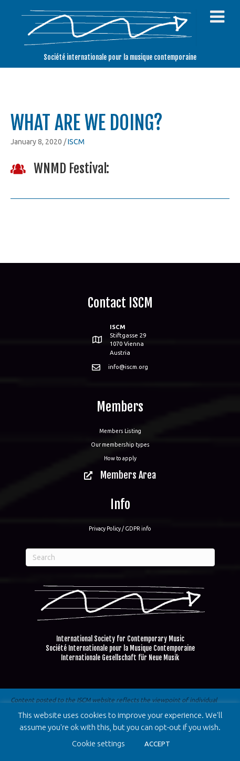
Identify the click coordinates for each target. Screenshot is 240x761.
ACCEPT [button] (157, 743)
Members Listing (120, 431)
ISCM (76, 142)
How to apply (120, 458)
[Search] (120, 557)
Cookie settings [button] (98, 743)
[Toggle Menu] (217, 17)
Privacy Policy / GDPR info (120, 528)
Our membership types (120, 444)
